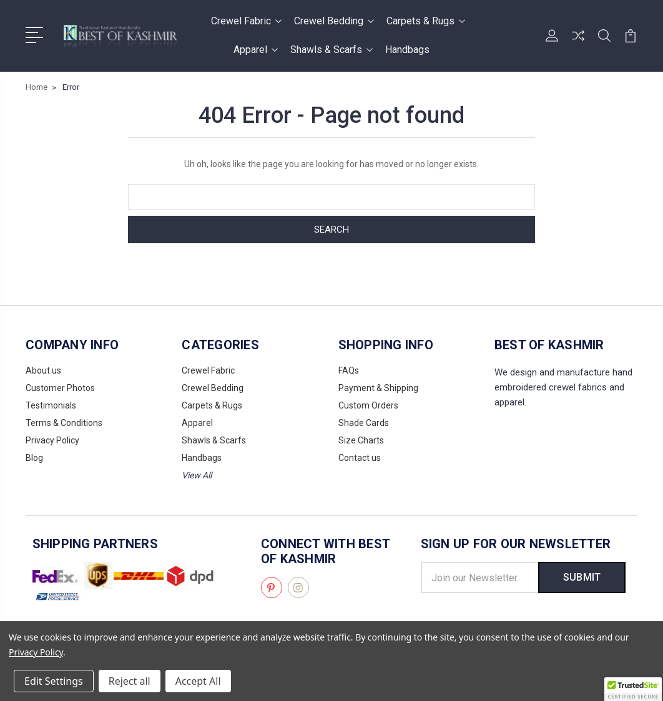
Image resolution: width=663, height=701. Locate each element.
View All (197, 475)
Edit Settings (53, 681)
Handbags (407, 50)
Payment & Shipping (378, 388)
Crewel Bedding (334, 21)
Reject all (129, 681)
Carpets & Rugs (425, 21)
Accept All (198, 681)
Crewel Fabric (246, 21)
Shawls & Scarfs (331, 50)
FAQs (348, 370)
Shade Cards (363, 423)
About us (43, 370)
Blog (34, 458)
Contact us (359, 458)
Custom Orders (368, 405)
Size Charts (361, 440)
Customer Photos (60, 388)
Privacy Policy (52, 440)
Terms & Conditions (64, 423)
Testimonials (51, 405)
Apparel (255, 50)
